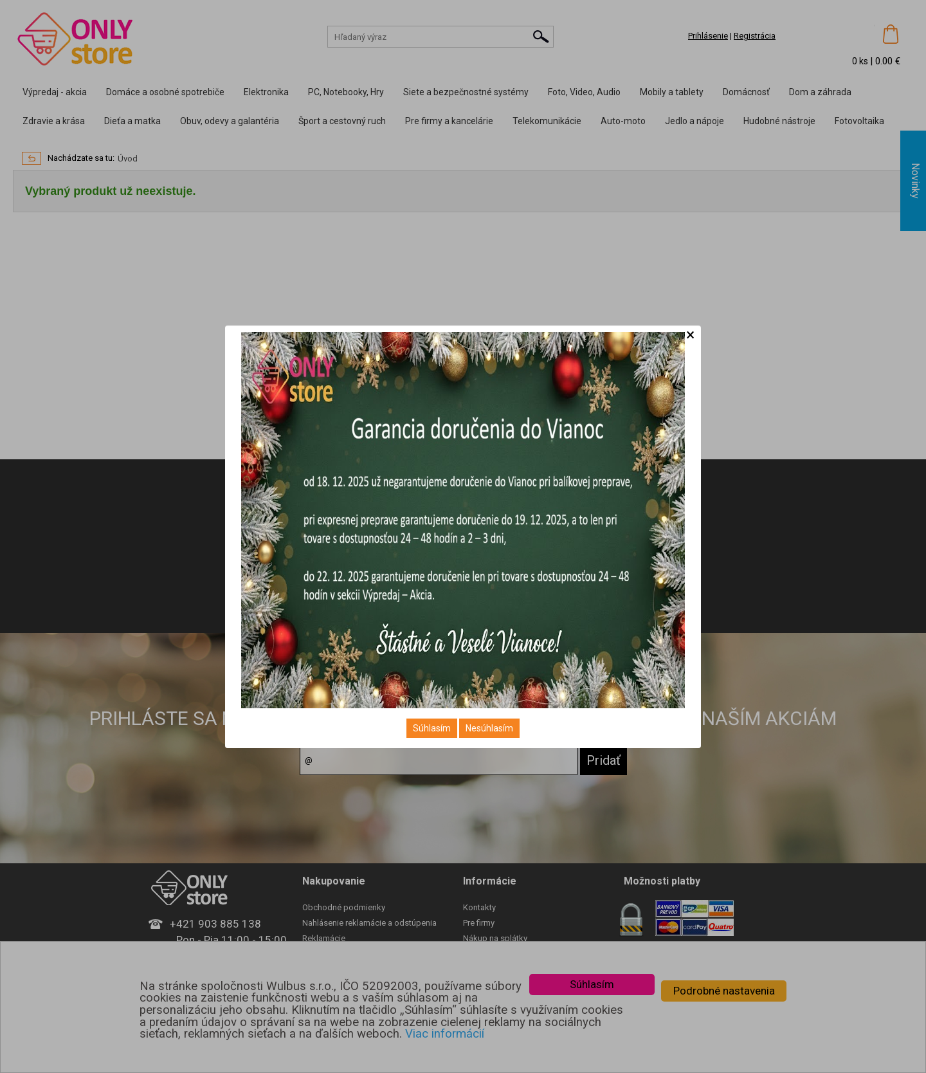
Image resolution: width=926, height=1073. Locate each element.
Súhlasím (432, 728)
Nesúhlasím (489, 728)
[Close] (690, 335)
